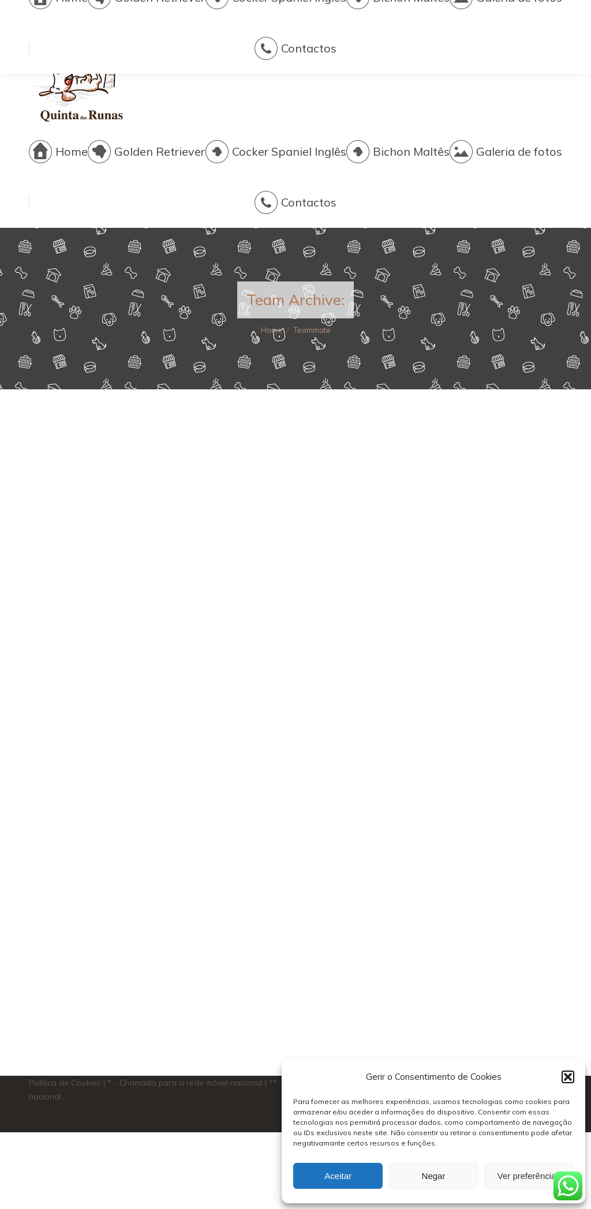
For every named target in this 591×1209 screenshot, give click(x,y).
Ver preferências (529, 1176)
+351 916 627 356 (267, 63)
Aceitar (337, 1176)
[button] (568, 1077)
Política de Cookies (65, 1082)
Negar (434, 1176)
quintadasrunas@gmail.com (435, 63)
